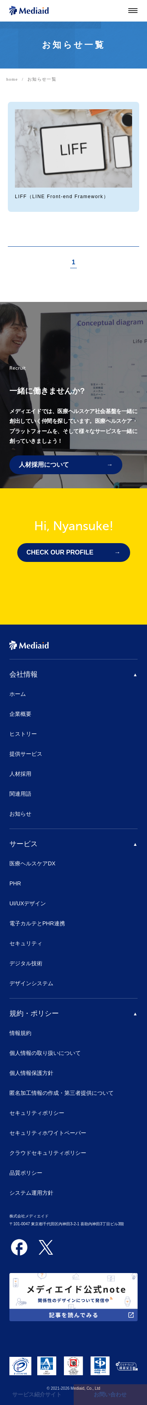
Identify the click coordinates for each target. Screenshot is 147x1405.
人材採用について (44, 464)
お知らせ (20, 814)
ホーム (17, 694)
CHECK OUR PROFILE (60, 552)
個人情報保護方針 (31, 1073)
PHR (15, 883)
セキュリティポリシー (36, 1113)
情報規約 (20, 1033)
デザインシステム (31, 983)
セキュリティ (25, 943)
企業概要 (20, 714)
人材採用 (20, 774)
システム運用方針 (31, 1193)
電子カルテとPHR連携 (37, 923)
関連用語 (20, 794)
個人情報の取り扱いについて (45, 1053)
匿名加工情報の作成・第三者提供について (61, 1093)
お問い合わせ (110, 1394)
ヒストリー (23, 734)
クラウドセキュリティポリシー (47, 1153)
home (12, 79)
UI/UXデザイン (27, 903)
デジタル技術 (25, 963)
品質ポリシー (25, 1173)
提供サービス (25, 754)
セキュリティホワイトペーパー (47, 1133)
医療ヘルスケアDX (32, 863)
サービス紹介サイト (37, 1394)
